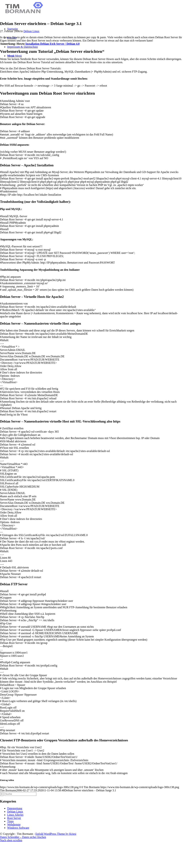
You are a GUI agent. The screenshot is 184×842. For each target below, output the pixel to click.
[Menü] (14, 55)
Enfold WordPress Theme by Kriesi (55, 833)
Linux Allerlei (15, 814)
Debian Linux (31, 31)
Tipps (10, 821)
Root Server (14, 818)
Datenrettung (14, 808)
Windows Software (18, 827)
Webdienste (13, 824)
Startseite (12, 28)
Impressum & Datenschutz (22, 46)
